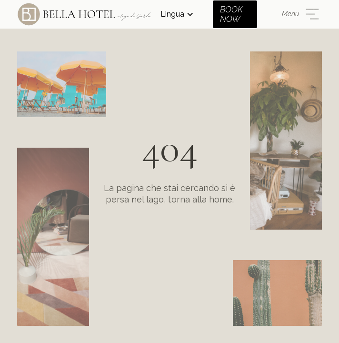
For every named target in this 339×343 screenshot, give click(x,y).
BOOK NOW (231, 14)
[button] (177, 14)
